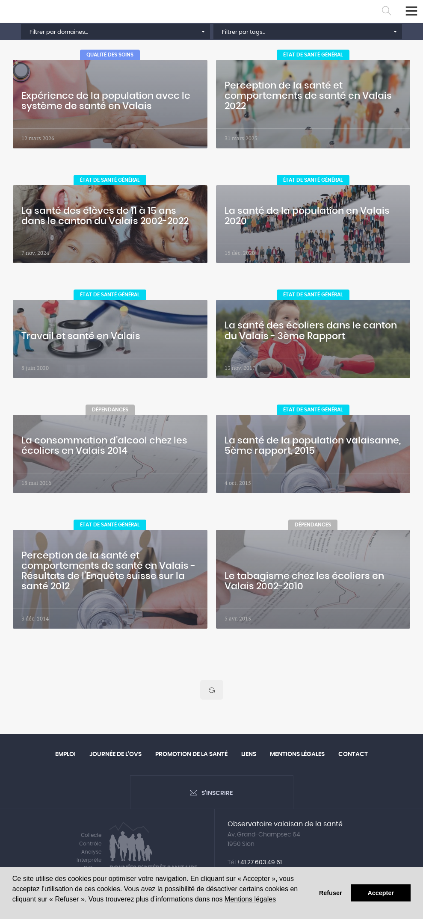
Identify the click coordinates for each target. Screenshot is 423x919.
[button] (115, 31)
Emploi (65, 756)
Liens (248, 756)
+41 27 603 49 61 (259, 865)
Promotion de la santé (191, 756)
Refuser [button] (330, 892)
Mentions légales (250, 899)
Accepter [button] (380, 892)
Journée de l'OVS (115, 756)
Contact (353, 756)
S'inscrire (217, 795)
